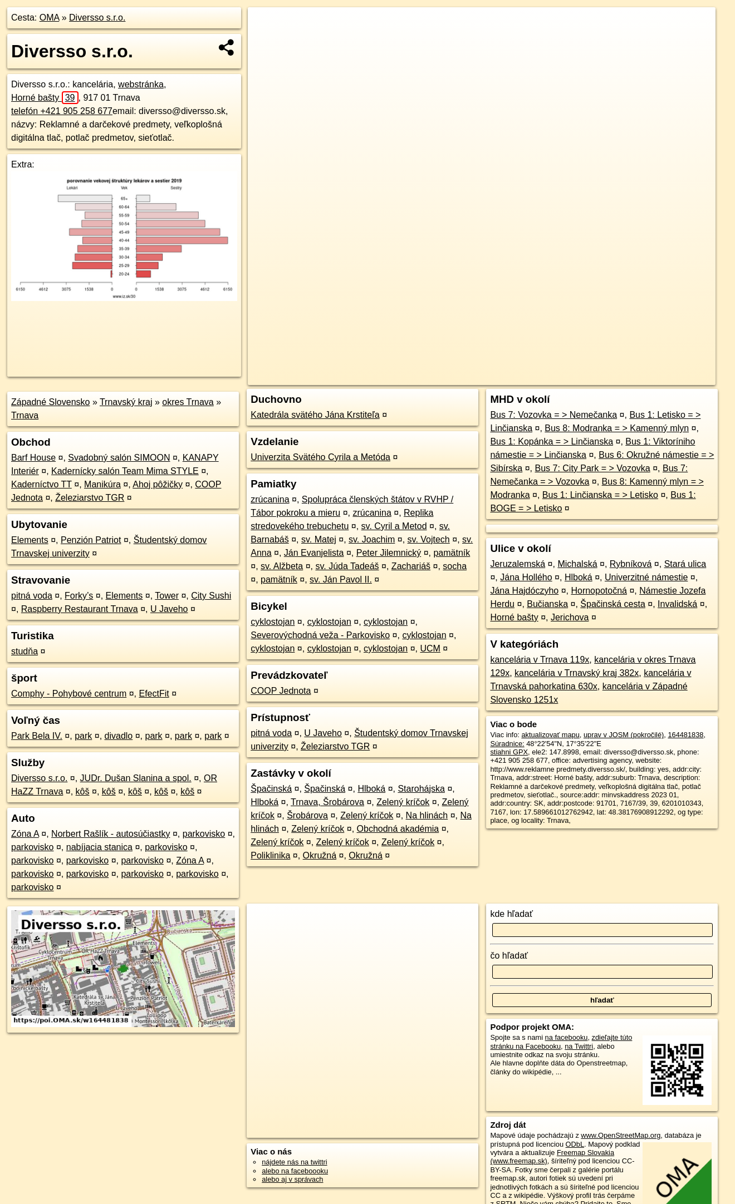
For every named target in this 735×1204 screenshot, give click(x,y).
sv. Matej (318, 539)
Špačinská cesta (612, 604)
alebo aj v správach (292, 1179)
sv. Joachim (372, 539)
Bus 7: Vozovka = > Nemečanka (553, 415)
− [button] (266, 43)
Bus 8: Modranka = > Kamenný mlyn (617, 428)
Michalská (577, 564)
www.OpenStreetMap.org (620, 1135)
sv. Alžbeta (282, 566)
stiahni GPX (509, 752)
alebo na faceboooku (295, 1171)
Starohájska (421, 788)
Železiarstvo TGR (89, 497)
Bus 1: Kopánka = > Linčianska (551, 441)
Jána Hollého (526, 577)
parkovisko (204, 833)
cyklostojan (273, 621)
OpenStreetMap (526, 376)
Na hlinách (427, 815)
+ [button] (266, 26)
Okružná (319, 855)
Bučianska (547, 604)
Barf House (33, 457)
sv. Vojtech (429, 539)
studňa (24, 651)
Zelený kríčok (402, 802)
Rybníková (631, 564)
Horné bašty (45, 97)
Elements (29, 540)
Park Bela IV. (36, 736)
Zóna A (25, 833)
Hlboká (371, 788)
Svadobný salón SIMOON (119, 457)
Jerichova (570, 617)
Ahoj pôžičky (158, 484)
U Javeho (169, 609)
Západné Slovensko (50, 402)
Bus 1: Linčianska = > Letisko (600, 495)
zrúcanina (270, 499)
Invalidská (677, 604)
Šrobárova (307, 815)
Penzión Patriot (91, 540)
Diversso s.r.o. (97, 17)
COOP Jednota (281, 690)
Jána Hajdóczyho (524, 590)
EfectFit (154, 693)
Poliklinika (270, 855)
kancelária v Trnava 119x (539, 659)
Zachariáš (410, 566)
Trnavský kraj (126, 402)
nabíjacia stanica (99, 847)
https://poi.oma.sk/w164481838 (666, 376)
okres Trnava (187, 402)
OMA (50, 17)
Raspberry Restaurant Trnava (79, 609)
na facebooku (566, 1037)
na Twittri (579, 1046)
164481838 (685, 735)
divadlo (119, 736)
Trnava (24, 415)
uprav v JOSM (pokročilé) (624, 735)
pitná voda (31, 595)
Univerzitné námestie (646, 577)
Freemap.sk (583, 376)
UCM (430, 648)
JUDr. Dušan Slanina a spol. (136, 778)
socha (455, 566)
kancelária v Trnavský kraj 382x (576, 673)
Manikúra (102, 484)
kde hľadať (511, 914)
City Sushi (211, 595)
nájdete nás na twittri (294, 1162)
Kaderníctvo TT (41, 484)
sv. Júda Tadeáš (347, 566)
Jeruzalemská (517, 564)
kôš (83, 791)
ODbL (575, 1144)
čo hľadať (509, 955)
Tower (167, 595)
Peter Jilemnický (388, 552)
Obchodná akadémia (398, 828)
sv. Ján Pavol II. (341, 579)
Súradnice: (507, 743)
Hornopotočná (599, 590)
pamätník (451, 552)
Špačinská (271, 788)
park (83, 736)
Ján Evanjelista (314, 552)
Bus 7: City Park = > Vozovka (592, 468)
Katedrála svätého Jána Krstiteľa (315, 415)
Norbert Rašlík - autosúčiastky (110, 833)
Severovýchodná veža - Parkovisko (320, 635)
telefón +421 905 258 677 (61, 111)
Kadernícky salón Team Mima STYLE (125, 471)
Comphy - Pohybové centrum (68, 693)
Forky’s (79, 595)
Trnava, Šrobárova (327, 802)
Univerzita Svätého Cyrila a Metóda (320, 457)
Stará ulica (685, 564)
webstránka (141, 84)
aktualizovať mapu (550, 735)
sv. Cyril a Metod (394, 526)
